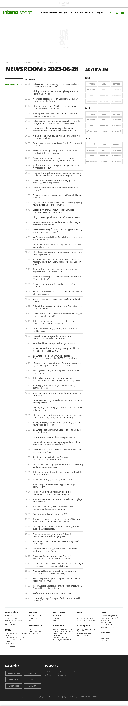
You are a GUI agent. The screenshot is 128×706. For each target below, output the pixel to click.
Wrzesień (116, 125)
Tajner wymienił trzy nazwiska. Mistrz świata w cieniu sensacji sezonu (57, 401)
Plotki (60, 671)
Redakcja (32, 673)
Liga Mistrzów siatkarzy (63, 629)
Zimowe (33, 612)
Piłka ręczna (83, 625)
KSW (54, 620)
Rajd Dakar (105, 638)
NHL (78, 616)
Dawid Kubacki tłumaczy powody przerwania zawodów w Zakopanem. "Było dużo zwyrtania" (54, 159)
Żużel (8, 630)
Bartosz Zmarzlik (12, 644)
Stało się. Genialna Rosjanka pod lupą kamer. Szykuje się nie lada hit (57, 500)
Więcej (100, 12)
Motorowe (106, 632)
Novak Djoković (107, 627)
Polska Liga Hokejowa (86, 620)
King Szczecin (34, 633)
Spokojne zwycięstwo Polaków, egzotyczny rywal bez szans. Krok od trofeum (57, 423)
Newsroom (14, 680)
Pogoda (47, 671)
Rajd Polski (105, 640)
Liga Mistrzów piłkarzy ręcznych (86, 630)
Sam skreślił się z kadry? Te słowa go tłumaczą (54, 343)
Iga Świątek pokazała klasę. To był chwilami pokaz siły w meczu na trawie (57, 238)
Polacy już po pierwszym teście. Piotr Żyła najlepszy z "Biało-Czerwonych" (57, 307)
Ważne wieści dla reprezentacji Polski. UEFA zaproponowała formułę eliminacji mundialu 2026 (56, 129)
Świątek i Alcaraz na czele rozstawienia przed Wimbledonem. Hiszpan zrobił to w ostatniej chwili (56, 379)
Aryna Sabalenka (107, 625)
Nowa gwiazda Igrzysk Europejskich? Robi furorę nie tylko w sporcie (57, 371)
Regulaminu (44, 697)
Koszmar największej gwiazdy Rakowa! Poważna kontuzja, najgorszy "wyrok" (55, 549)
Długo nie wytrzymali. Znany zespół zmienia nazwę (56, 217)
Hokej (79, 612)
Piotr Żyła (33, 620)
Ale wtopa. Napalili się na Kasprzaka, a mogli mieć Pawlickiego (56, 542)
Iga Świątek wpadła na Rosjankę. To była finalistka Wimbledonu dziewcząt (56, 166)
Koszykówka (35, 625)
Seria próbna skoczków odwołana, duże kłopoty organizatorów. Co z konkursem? (55, 270)
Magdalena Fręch (108, 623)
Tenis (87, 12)
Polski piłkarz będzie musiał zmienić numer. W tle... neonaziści (56, 188)
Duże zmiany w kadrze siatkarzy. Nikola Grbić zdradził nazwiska (57, 144)
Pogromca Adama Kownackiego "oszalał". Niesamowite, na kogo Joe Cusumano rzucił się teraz (57, 557)
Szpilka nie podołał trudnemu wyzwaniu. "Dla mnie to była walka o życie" (57, 245)
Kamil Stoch (34, 618)
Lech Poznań (10, 623)
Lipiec (91, 125)
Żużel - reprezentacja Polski (14, 640)
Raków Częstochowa (13, 620)
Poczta (72, 674)
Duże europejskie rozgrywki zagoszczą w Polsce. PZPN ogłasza (55, 329)
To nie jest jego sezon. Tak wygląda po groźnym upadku (55, 285)
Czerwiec (116, 120)
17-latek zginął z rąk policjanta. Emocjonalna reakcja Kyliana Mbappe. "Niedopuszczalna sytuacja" (57, 364)
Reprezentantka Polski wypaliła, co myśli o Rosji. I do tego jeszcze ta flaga (57, 450)
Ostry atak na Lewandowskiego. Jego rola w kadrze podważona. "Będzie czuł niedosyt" (56, 443)
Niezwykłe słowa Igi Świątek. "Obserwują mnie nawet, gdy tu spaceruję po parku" (57, 230)
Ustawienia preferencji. (56, 697)
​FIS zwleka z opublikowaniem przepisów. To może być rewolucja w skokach (57, 253)
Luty (104, 84)
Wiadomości (13, 84)
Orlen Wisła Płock (84, 633)
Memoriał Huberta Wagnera (60, 634)
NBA (30, 629)
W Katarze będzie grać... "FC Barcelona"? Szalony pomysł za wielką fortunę (55, 99)
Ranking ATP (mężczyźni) (110, 618)
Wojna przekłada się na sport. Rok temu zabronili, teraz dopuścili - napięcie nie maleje (56, 572)
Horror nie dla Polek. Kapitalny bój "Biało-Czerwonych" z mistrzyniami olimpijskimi (52, 493)
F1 (93, 12)
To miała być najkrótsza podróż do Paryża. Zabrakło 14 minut (57, 599)
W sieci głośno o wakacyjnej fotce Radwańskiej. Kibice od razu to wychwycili (57, 137)
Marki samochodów (62, 674)
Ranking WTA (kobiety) (109, 616)
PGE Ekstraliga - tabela (14, 637)
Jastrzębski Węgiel (60, 637)
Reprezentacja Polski (85, 618)
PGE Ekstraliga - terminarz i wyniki (16, 634)
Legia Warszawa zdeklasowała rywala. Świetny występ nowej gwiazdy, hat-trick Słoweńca (57, 203)
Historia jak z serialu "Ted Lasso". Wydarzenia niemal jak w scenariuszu (57, 292)
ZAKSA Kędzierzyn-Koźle (62, 640)
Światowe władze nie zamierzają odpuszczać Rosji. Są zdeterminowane (57, 473)
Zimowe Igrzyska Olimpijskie (55, 12)
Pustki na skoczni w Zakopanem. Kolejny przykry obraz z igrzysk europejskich (55, 181)
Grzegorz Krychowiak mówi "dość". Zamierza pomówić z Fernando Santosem (53, 211)
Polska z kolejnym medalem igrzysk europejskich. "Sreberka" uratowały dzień (56, 85)
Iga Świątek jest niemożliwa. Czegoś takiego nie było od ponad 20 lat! (57, 431)
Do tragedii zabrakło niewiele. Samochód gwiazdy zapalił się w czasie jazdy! (56, 527)
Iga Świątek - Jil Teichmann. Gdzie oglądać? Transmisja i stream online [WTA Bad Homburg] (55, 357)
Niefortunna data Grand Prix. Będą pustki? (52, 593)
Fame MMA (57, 616)
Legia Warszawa (11, 618)
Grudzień (116, 131)
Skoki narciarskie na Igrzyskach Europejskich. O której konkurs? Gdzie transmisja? (58, 465)
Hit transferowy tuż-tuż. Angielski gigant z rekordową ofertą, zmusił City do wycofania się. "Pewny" (57, 416)
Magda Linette (106, 620)
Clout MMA (57, 618)
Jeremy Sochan (35, 631)
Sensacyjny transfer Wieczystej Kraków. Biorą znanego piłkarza (54, 386)
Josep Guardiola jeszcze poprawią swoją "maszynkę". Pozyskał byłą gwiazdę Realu (57, 587)
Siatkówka (58, 625)
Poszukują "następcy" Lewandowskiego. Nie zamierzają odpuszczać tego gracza (53, 507)
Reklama (32, 686)
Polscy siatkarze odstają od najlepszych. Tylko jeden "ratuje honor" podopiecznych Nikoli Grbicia (57, 122)
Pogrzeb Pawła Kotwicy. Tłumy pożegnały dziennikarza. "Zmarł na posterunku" (52, 337)
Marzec (116, 84)
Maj (104, 120)
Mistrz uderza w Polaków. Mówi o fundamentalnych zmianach (57, 394)
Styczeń (91, 84)
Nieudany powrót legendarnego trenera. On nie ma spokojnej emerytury (57, 579)
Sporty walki (59, 612)
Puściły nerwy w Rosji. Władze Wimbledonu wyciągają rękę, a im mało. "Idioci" (57, 314)
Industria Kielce (83, 635)
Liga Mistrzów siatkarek (63, 631)
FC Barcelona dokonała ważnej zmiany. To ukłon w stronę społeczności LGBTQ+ (56, 349)
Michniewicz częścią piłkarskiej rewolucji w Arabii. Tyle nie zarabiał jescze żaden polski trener (58, 564)
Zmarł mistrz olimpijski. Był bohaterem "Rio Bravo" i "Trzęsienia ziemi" (57, 277)
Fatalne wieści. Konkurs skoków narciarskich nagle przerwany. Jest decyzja (56, 223)
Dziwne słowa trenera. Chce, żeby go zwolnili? (54, 437)
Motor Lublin (10, 646)
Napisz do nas (14, 673)
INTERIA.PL (84, 697)
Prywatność (67, 697)
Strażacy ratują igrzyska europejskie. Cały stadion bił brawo (57, 300)
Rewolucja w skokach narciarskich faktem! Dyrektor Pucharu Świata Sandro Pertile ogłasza (57, 520)
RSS (32, 680)
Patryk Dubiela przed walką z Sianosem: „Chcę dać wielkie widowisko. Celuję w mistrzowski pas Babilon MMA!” (57, 262)
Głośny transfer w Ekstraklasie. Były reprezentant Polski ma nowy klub (56, 92)
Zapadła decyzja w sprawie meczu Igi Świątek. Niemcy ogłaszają (57, 196)
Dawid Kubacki (35, 616)
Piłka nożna (77, 12)
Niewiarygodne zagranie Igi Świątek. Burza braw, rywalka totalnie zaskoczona (55, 151)
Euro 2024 (9, 616)
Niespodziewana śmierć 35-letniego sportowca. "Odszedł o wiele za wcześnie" (55, 107)
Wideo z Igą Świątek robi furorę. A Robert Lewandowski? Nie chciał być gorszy (52, 535)
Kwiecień (91, 90)
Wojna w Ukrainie (48, 674)
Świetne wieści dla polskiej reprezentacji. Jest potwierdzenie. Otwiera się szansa (53, 322)
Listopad (104, 131)
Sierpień (104, 125)
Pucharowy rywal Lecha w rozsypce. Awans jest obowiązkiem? (55, 485)
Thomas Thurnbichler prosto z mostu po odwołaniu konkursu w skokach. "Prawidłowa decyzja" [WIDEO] (57, 174)
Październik (91, 131)
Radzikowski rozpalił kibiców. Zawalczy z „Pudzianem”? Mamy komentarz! (51, 458)
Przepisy (73, 671)
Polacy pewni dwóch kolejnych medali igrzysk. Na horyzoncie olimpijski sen (55, 114)
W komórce (14, 686)
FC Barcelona (10, 625)
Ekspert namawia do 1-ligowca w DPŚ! (50, 514)
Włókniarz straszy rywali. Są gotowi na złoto (53, 479)
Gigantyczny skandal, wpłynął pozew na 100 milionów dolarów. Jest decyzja (57, 408)
